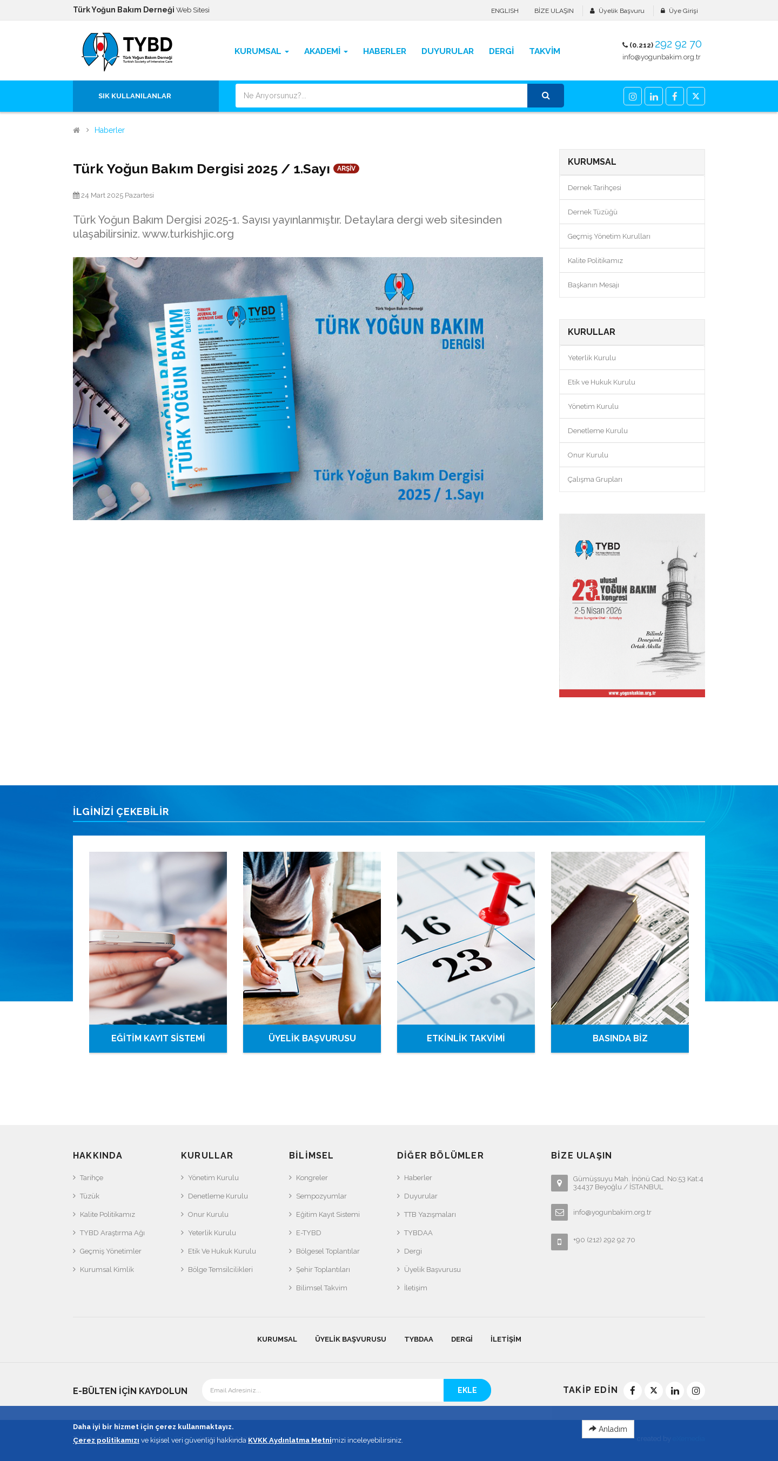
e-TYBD (308, 1233)
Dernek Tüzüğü (593, 212)
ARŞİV (346, 168)
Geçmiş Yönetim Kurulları (609, 236)
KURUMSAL (277, 1339)
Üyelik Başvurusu (432, 1269)
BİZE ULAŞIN (554, 11)
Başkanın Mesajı (593, 285)
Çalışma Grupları (595, 479)
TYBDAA (418, 1233)
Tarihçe (91, 1178)
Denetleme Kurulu (598, 431)
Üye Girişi (683, 11)
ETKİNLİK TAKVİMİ (466, 1038)
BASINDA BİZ (620, 1038)
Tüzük (89, 1196)
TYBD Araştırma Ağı (112, 1233)
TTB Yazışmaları (430, 1214)
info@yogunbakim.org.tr (661, 57)
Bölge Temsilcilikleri (220, 1269)
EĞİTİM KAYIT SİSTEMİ (158, 1038)
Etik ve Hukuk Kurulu (601, 382)
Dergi (413, 1251)
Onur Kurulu (588, 455)
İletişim (415, 1288)
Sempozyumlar (321, 1196)
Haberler (110, 130)
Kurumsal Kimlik (107, 1269)
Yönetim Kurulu (593, 406)
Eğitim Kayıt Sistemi (328, 1214)
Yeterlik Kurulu (592, 358)
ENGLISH (505, 11)
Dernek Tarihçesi (594, 188)
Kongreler (312, 1178)
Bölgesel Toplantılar (328, 1251)
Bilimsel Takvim (321, 1288)
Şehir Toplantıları (323, 1269)
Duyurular (421, 1196)
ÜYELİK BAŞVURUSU (312, 1038)
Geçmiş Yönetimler (111, 1251)
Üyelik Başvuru (622, 11)
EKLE (467, 1390)
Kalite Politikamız (595, 261)
